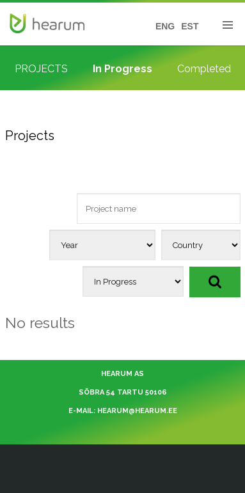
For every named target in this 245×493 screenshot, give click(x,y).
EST (189, 26)
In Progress (122, 69)
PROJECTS (41, 69)
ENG (165, 26)
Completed (204, 69)
